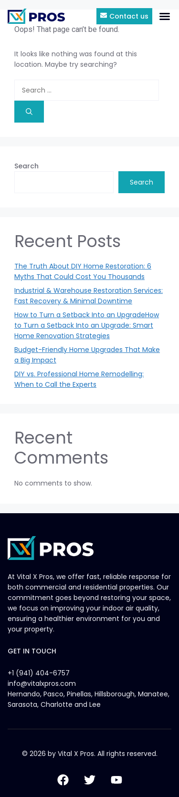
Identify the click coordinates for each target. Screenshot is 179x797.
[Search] (29, 112)
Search (26, 166)
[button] (164, 16)
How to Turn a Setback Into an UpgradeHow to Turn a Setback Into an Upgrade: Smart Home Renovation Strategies (86, 325)
